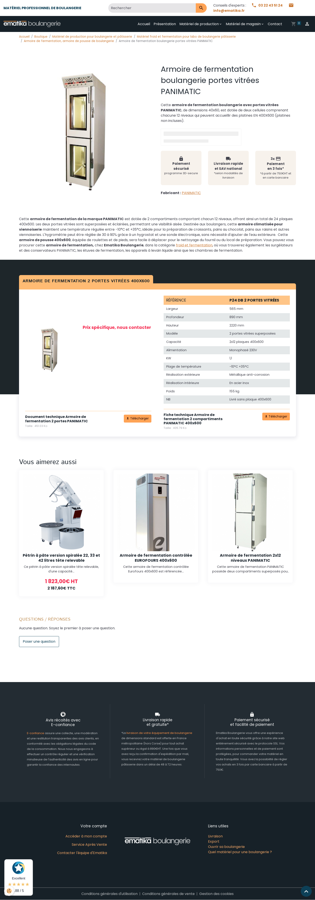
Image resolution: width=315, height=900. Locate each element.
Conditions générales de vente (168, 893)
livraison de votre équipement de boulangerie (159, 733)
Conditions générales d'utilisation (109, 893)
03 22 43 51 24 (267, 5)
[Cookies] (9, 891)
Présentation (165, 23)
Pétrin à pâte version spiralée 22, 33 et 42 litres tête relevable (61, 558)
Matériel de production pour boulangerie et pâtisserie (92, 37)
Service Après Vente (89, 844)
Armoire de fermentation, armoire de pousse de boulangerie (69, 41)
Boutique (40, 37)
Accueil (144, 23)
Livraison (215, 836)
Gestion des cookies (216, 893)
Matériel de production (199, 23)
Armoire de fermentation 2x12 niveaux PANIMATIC (250, 558)
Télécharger (137, 418)
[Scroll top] (306, 891)
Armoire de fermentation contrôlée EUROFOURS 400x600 (156, 558)
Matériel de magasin (243, 23)
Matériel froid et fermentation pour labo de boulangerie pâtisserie (186, 37)
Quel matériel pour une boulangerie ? (240, 851)
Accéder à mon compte (86, 836)
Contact (275, 23)
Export (213, 841)
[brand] (33, 24)
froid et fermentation (194, 245)
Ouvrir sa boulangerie (226, 846)
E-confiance (36, 733)
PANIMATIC (191, 192)
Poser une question (39, 641)
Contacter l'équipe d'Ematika (82, 852)
